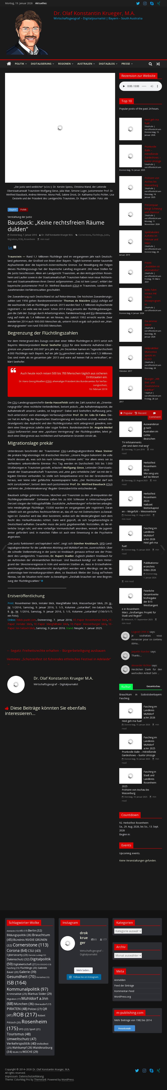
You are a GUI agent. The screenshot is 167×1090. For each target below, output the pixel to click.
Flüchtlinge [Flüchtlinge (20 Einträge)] (28, 967)
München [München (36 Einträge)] (24, 1004)
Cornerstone (84, 234)
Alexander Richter (141, 665)
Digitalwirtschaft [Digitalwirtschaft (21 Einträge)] (25, 964)
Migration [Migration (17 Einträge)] (14, 998)
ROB (20, 239)
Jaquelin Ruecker (140, 651)
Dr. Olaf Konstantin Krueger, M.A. (94, 13)
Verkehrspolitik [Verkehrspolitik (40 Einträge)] (21, 1043)
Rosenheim (29, 239)
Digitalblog (107, 63)
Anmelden (120, 980)
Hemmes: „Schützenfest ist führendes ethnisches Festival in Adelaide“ (59, 661)
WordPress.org (122, 996)
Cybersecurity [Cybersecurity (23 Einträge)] (17, 954)
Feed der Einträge (124, 985)
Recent (141, 413)
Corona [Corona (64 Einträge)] (17, 950)
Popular (126, 413)
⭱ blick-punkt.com (26, 619)
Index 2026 (151, 566)
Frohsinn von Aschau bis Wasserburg (152, 181)
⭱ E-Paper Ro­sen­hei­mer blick (90, 619)
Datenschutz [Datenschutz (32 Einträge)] (18, 959)
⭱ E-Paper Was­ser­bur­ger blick (88, 624)
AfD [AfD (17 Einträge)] (23, 930)
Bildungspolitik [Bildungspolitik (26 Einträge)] (19, 935)
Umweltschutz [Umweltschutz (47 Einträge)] (21, 1038)
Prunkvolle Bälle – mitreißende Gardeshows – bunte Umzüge (153, 154)
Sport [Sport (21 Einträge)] (34, 1029)
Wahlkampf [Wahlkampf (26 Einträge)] (22, 1047)
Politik (19, 63)
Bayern (12, 209)
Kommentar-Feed (124, 991)
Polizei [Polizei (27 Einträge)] (35, 1009)
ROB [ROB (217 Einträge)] (25, 1014)
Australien (84, 63)
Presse (126, 63)
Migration (12, 239)
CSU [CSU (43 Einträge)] (34, 950)
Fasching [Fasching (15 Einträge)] (13, 968)
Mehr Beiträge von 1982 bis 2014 (133, 1020)
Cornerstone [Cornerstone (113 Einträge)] (30, 945)
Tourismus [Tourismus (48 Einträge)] (19, 1034)
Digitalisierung (41, 63)
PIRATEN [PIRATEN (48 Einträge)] (17, 1008)
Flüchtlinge (97, 234)
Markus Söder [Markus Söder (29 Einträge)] (40, 994)
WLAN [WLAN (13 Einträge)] (17, 1052)
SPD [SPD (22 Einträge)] (24, 1029)
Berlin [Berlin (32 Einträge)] (35, 930)
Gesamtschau (153, 686)
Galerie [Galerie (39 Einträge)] (27, 972)
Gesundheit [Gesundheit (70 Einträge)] (21, 976)
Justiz (106, 234)
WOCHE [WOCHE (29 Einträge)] (30, 1052)
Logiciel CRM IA (140, 631)
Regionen (64, 63)
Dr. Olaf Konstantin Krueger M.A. (57, 234)
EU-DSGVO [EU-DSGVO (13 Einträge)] (44, 964)
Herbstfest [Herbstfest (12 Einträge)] (42, 977)
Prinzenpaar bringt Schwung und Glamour (153, 208)
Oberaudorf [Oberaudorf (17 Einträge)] (42, 1004)
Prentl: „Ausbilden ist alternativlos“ (152, 266)
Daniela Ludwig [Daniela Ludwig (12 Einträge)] (37, 955)
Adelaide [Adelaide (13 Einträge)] (13, 930)
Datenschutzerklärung (31, 1076)
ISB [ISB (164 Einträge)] (16, 982)
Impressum (11, 1076)
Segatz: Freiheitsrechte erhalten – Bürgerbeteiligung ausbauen (56, 650)
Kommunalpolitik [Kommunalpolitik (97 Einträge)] (27, 989)
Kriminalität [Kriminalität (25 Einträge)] (17, 993)
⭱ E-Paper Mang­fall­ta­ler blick (51, 624)
